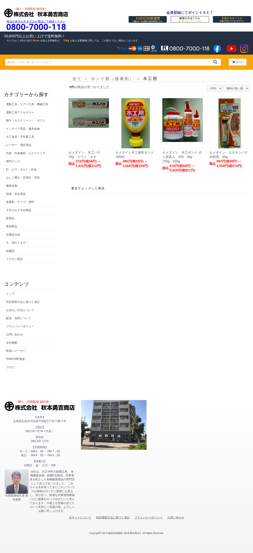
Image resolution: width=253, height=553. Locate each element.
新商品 (10, 218)
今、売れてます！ (17, 242)
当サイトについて (80, 517)
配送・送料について (18, 318)
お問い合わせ (14, 334)
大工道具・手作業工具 (20, 136)
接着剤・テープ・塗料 (20, 202)
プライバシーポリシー (20, 326)
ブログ (10, 367)
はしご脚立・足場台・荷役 (23, 177)
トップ (10, 293)
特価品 (10, 251)
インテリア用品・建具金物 (23, 128)
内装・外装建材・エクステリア (25, 153)
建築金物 (11, 185)
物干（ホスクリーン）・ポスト (25, 120)
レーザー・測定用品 (18, 145)
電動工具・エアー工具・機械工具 (27, 104)
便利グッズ (13, 161)
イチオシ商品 (14, 259)
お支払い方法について (20, 310)
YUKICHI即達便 (15, 359)
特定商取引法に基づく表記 (23, 301)
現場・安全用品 (16, 194)
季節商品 (11, 226)
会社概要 (11, 342)
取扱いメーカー (16, 350)
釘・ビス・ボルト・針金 (21, 169)
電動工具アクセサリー (20, 112)
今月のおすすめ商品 (18, 210)
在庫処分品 (13, 234)
